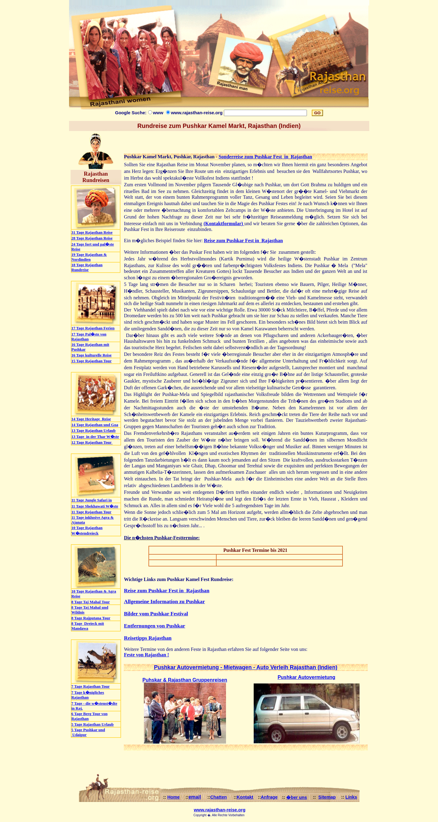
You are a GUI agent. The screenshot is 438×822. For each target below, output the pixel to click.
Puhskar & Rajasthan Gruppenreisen (184, 680)
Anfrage (269, 797)
